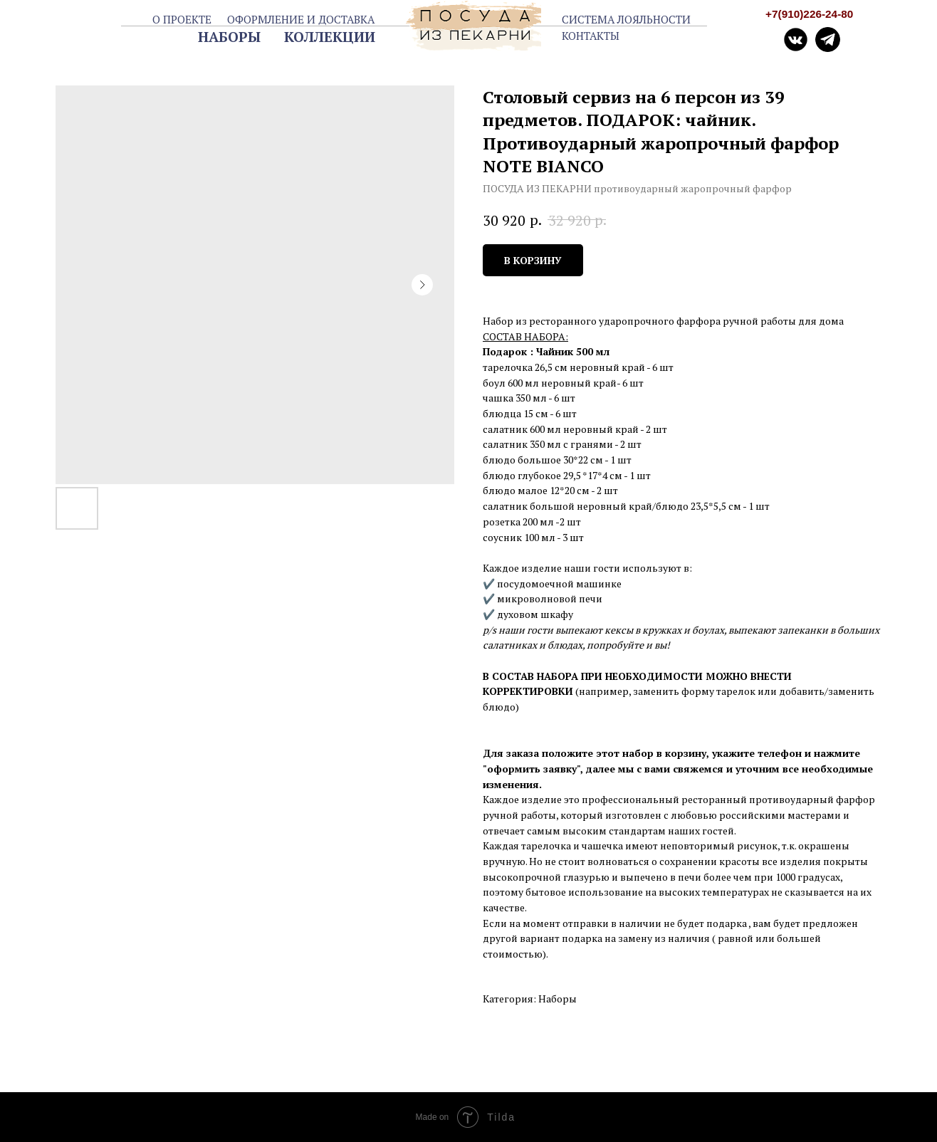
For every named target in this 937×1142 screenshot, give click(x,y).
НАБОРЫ (229, 36)
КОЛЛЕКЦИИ (329, 36)
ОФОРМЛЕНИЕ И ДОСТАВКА (301, 19)
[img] (827, 39)
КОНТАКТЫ (590, 35)
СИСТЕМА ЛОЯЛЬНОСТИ (626, 19)
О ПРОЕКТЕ (181, 19)
